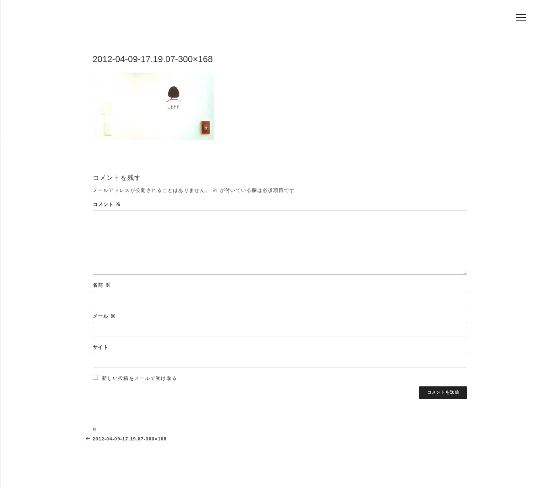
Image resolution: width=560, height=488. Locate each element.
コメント (107, 204)
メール (104, 316)
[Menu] (521, 17)
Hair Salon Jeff (144, 21)
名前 (101, 285)
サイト (101, 347)
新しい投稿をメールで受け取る (139, 378)
